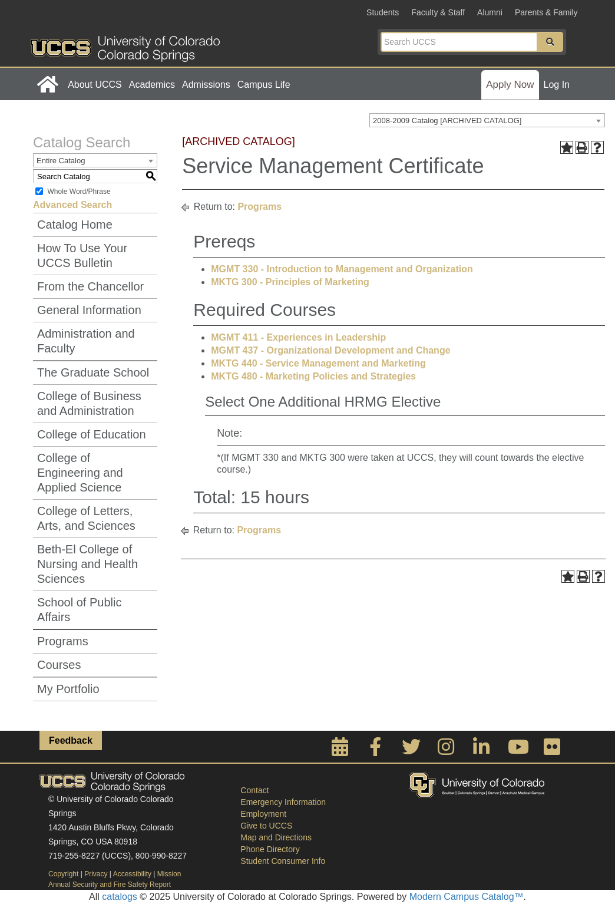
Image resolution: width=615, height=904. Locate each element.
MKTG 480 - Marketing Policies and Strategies (313, 376)
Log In (557, 85)
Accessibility (132, 874)
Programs (62, 641)
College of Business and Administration (89, 403)
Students (382, 12)
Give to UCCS (266, 825)
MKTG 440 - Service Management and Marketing (318, 363)
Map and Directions (276, 837)
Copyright (63, 874)
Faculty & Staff (438, 12)
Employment (263, 814)
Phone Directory (269, 849)
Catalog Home (75, 224)
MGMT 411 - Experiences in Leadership (298, 337)
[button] (550, 42)
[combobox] (487, 120)
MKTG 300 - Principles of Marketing (290, 282)
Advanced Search (72, 205)
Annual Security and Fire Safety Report (109, 884)
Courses (59, 664)
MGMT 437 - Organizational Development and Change (330, 350)
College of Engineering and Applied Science (80, 472)
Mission (169, 874)
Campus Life (263, 85)
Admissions (206, 85)
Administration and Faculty (86, 341)
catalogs (119, 897)
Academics (152, 85)
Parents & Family (546, 12)
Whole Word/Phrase (78, 191)
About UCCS (95, 85)
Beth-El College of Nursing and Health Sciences (87, 564)
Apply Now (510, 84)
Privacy (95, 874)
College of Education (91, 434)
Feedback (70, 740)
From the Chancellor (90, 286)
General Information (89, 309)
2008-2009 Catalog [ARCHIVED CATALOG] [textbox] (447, 120)
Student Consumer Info (282, 861)
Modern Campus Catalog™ (466, 897)
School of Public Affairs (79, 609)
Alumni (489, 12)
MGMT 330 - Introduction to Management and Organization (341, 269)
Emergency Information (283, 802)
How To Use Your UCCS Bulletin (82, 255)
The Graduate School (93, 372)
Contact (254, 790)
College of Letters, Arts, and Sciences (86, 518)
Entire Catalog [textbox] (61, 160)
